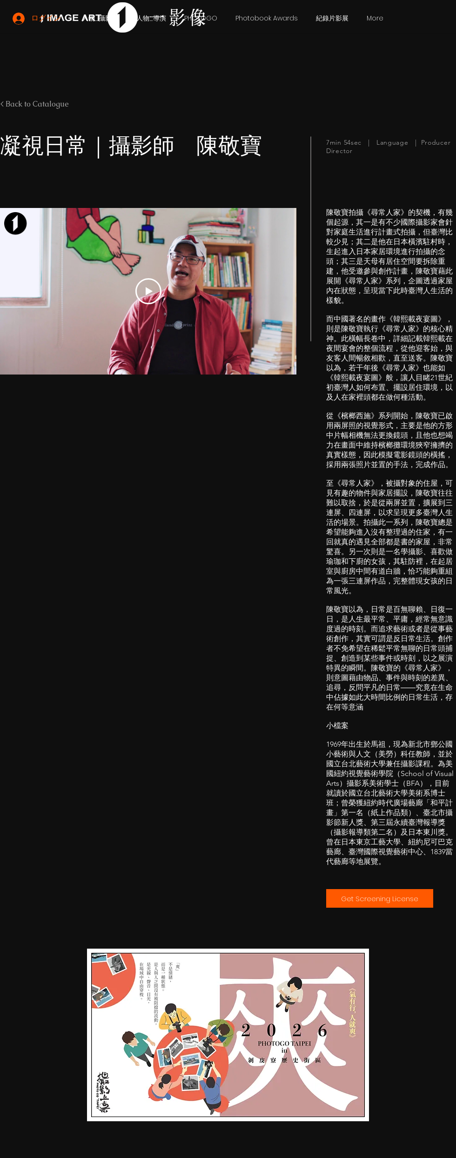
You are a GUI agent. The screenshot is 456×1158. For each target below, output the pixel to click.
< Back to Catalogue (34, 104)
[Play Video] (148, 291)
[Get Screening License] (379, 898)
